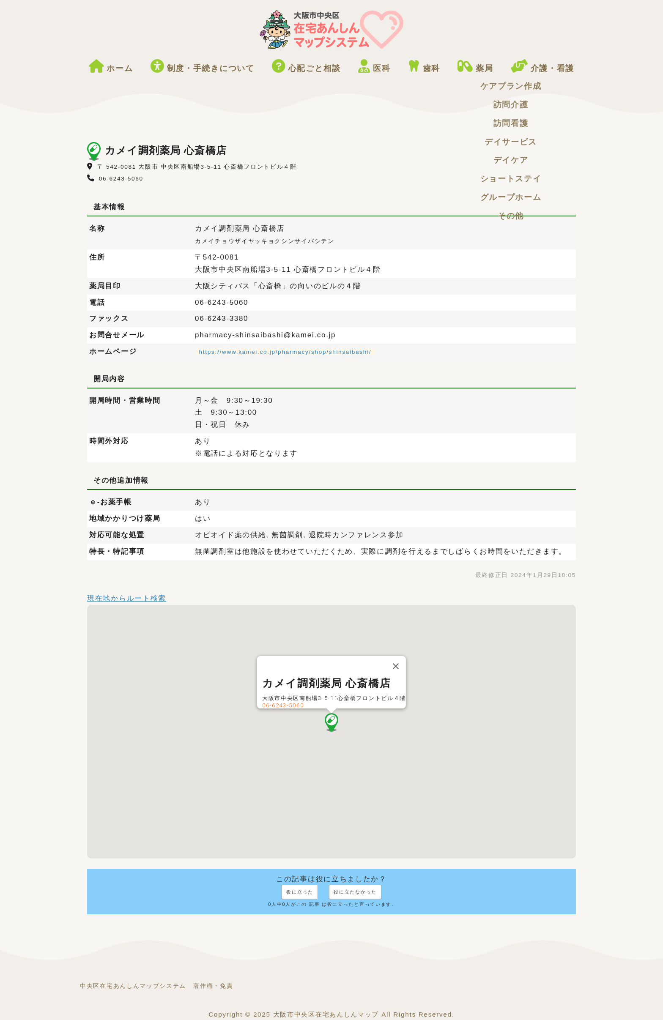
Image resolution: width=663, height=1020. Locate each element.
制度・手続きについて (203, 66)
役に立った (299, 891)
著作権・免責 (213, 986)
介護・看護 (542, 66)
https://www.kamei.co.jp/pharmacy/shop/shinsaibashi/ (285, 352)
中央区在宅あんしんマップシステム (133, 986)
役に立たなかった (355, 891)
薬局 (475, 66)
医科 (374, 66)
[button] (331, 722)
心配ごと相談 (306, 66)
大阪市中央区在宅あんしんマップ (326, 1014)
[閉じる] (396, 666)
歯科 (424, 66)
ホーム (111, 66)
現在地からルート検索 (126, 598)
